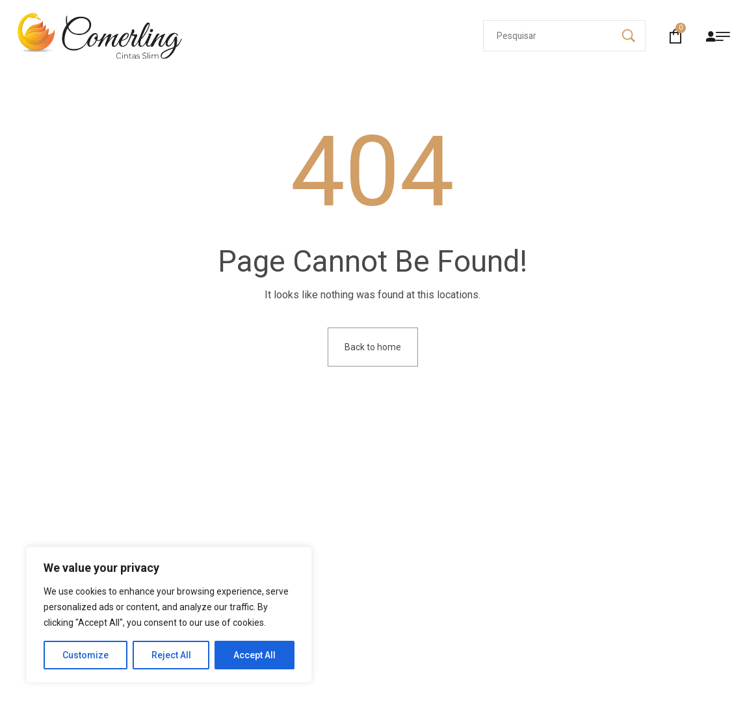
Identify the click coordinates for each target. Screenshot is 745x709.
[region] (169, 615)
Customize (85, 655)
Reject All (171, 655)
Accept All (254, 655)
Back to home (373, 347)
